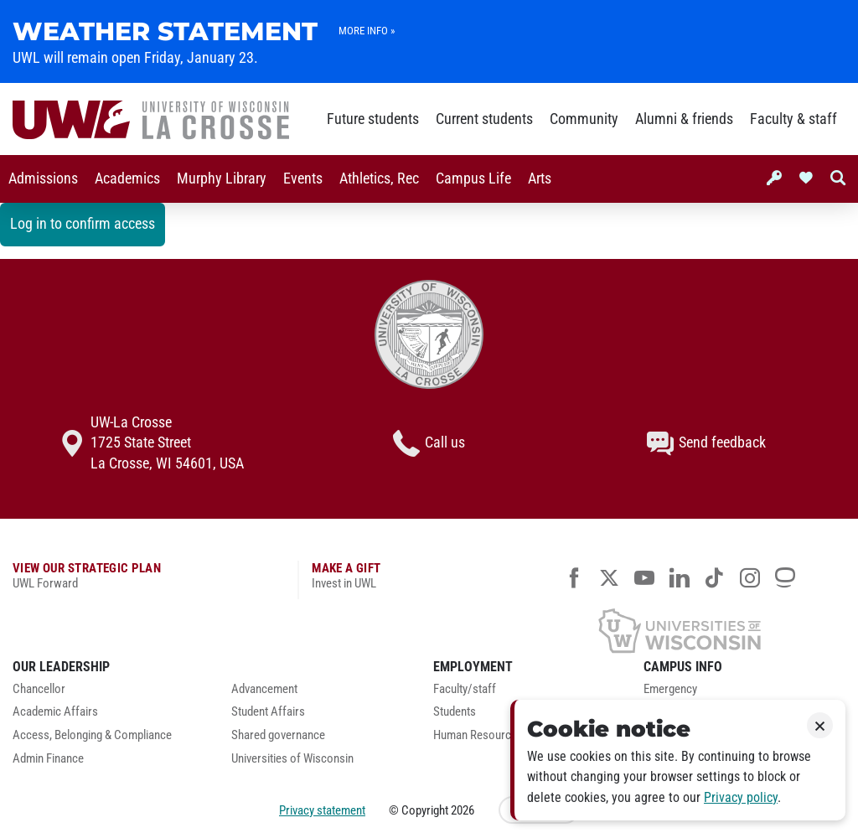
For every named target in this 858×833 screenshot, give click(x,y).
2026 (462, 810)
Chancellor (39, 689)
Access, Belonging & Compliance (92, 735)
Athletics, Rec (379, 178)
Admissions (43, 178)
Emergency (670, 689)
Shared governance (278, 735)
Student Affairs (268, 712)
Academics (127, 178)
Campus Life (473, 178)
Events (303, 178)
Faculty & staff (793, 119)
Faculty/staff (464, 689)
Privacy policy (741, 797)
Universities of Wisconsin (292, 759)
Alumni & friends (684, 119)
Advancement (264, 689)
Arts (539, 178)
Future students (373, 119)
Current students (484, 119)
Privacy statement (322, 810)
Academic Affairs (55, 712)
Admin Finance (48, 759)
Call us (429, 443)
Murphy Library (221, 178)
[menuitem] (43, 179)
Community (584, 119)
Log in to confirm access (82, 223)
